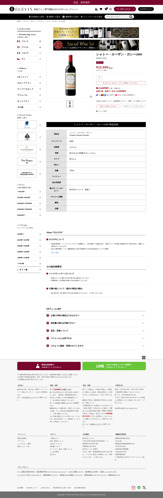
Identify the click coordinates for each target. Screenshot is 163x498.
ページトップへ (143, 357)
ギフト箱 (23, 270)
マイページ (21, 434)
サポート (53, 434)
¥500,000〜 (21, 215)
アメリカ (25, 47)
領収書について (55, 446)
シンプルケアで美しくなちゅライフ (29, 475)
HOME (19, 21)
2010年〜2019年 (23, 240)
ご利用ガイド (54, 438)
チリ (23, 59)
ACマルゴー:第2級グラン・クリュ (82, 153)
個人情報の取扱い (80, 488)
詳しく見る (55, 252)
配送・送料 (54, 385)
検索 (131, 17)
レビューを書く (102, 111)
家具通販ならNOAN (91, 472)
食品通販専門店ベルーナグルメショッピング (51, 472)
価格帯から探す (70, 17)
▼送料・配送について (63, 403)
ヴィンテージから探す (92, 17)
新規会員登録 (21, 438)
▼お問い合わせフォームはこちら (126, 408)
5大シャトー (23, 77)
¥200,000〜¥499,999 (24, 209)
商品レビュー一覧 (23, 446)
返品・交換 (86, 385)
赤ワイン (72, 159)
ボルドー (33, 21)
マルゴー (40, 21)
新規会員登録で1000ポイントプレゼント (49, 366)
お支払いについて (56, 444)
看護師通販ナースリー (50, 475)
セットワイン (23, 101)
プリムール (22, 95)
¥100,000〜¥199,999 (24, 203)
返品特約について (120, 101)
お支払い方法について (103, 101)
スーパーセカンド (25, 89)
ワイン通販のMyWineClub (26, 472)
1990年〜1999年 (23, 252)
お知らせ (53, 454)
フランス (25, 21)
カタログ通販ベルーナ (75, 472)
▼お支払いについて (30, 397)
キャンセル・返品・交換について (61, 449)
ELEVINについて (146, 9)
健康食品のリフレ (114, 475)
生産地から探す (37, 17)
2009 (71, 141)
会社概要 (86, 434)
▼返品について (95, 424)
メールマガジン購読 (24, 444)
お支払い (21, 385)
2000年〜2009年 (23, 246)
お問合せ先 (119, 385)
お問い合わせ (45, 488)
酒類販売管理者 (120, 434)
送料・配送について (56, 441)
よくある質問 (54, 452)
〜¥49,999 (21, 191)
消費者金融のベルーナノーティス (95, 475)
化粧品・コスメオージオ (108, 472)
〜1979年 (20, 263)
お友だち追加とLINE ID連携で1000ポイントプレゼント (114, 366)
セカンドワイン (24, 83)
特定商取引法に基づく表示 (62, 488)
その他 (20, 107)
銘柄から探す (53, 17)
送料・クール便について (136, 101)
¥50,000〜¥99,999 (23, 197)
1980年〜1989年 (23, 258)
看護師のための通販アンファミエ (71, 475)
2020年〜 (20, 234)
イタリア (25, 53)
